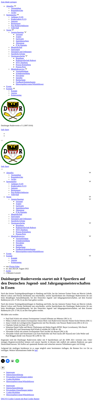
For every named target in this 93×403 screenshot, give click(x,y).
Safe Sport (5, 130)
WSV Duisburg (22, 63)
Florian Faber (14, 266)
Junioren (14, 21)
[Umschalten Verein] (90, 197)
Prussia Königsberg (23, 65)
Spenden (19, 78)
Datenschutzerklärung (14, 375)
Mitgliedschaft (16, 47)
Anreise (14, 93)
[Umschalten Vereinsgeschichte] (90, 223)
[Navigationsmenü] (2, 140)
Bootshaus (20, 58)
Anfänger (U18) (17, 17)
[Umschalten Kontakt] (90, 256)
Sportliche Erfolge (18, 54)
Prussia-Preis (21, 67)
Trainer (18, 37)
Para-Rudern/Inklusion (20, 26)
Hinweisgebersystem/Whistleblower (30, 84)
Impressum (10, 372)
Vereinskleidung (22, 71)
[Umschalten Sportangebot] (90, 181)
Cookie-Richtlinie (13, 379)
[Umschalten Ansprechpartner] (90, 199)
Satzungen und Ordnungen (21, 52)
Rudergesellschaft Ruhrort (26, 60)
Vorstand (19, 34)
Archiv (13, 13)
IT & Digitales (21, 45)
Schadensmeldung (23, 73)
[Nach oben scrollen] (3, 367)
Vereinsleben (16, 8)
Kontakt (14, 91)
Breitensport (15, 23)
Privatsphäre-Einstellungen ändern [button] (19, 377)
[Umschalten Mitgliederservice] (90, 236)
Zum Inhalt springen (9, 2)
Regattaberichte (17, 10)
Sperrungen (15, 50)
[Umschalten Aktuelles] (90, 173)
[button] (15, 6)
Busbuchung (20, 80)
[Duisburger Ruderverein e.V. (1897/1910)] (46, 110)
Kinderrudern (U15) (18, 19)
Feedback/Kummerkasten (25, 82)
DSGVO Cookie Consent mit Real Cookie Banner (20, 399)
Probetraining (16, 95)
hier (36, 350)
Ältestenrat (20, 43)
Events (9, 86)
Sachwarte (20, 39)
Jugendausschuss (22, 41)
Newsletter (20, 76)
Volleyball (15, 28)
